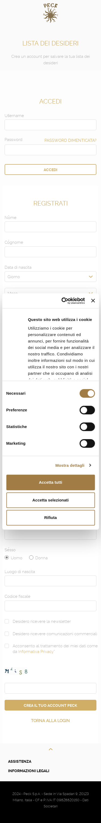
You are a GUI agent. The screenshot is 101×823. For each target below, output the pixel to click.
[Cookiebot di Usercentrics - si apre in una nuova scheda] (63, 300)
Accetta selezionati (50, 500)
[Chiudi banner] (93, 301)
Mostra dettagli (69, 465)
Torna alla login (50, 720)
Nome (10, 217)
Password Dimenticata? (70, 140)
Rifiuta (50, 517)
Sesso (10, 550)
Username (14, 115)
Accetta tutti (50, 482)
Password (13, 139)
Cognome (14, 242)
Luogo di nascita (20, 571)
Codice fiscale (17, 596)
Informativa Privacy (36, 651)
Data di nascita (18, 267)
